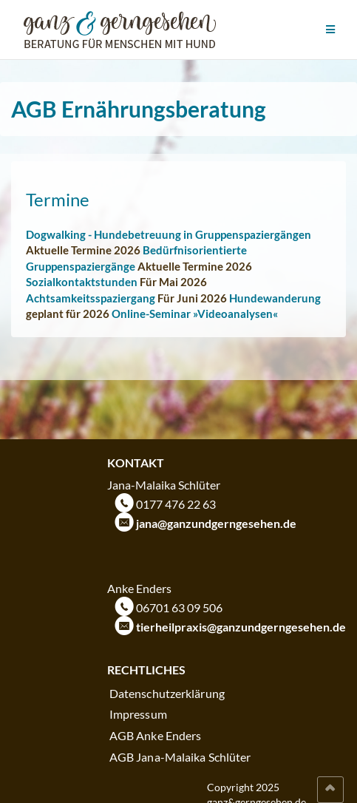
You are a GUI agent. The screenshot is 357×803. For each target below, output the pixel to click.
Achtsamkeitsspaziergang (90, 298)
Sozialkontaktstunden (81, 281)
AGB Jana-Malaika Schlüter (180, 757)
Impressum (138, 714)
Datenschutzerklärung (167, 693)
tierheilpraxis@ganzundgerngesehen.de (241, 627)
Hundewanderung (275, 298)
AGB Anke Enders (155, 735)
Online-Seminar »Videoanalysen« (195, 313)
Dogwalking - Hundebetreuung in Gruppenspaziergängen (168, 234)
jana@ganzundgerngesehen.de (216, 523)
